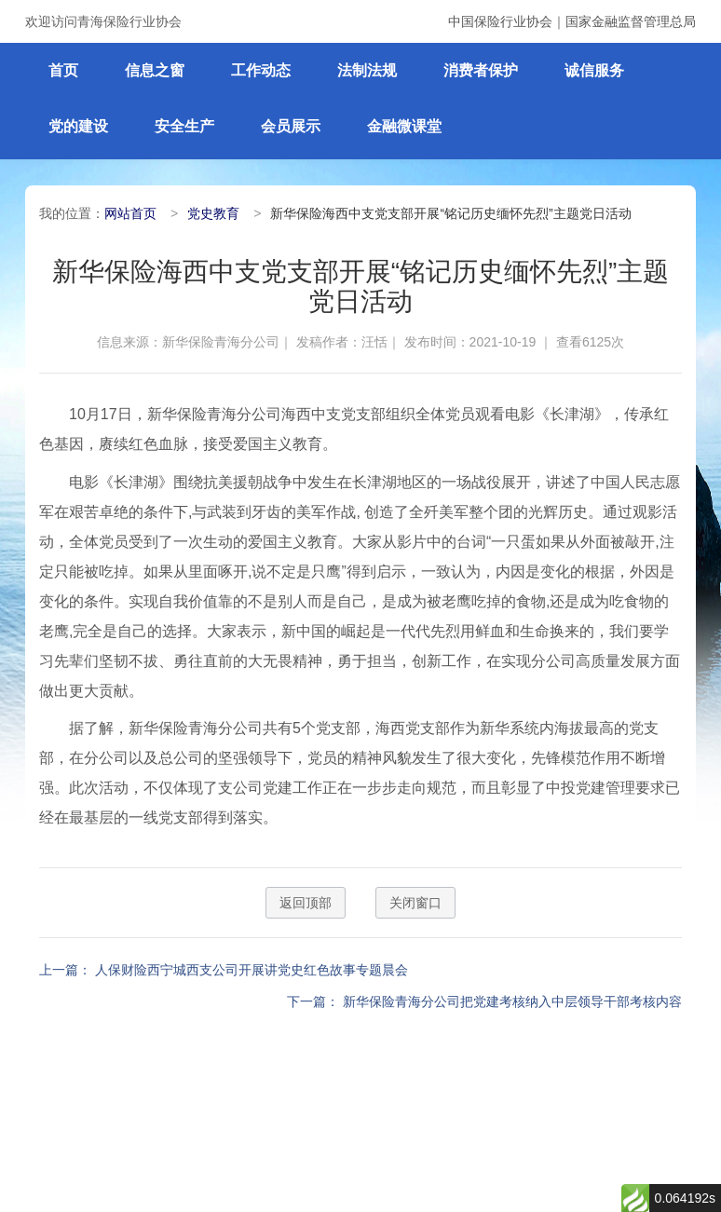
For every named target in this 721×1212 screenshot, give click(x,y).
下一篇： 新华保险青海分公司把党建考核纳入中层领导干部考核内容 (484, 1001)
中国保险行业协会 (500, 21)
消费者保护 (480, 70)
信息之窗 (154, 70)
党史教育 (213, 213)
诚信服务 (594, 70)
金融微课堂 (404, 126)
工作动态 (261, 70)
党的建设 (78, 126)
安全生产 (184, 126)
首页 (63, 70)
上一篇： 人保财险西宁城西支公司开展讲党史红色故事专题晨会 (223, 969)
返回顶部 (305, 902)
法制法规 (367, 70)
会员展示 (290, 126)
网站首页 (130, 213)
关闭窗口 (415, 902)
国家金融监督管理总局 (630, 21)
